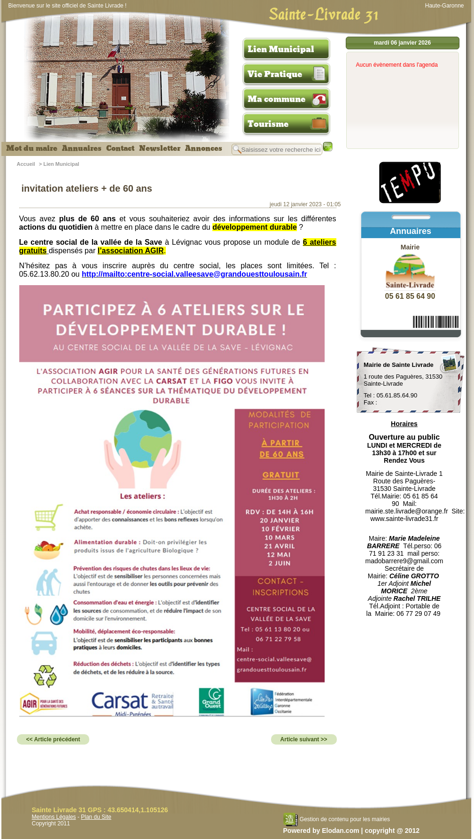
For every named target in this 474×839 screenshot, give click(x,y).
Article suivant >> (303, 739)
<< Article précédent (53, 739)
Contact (120, 148)
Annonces (203, 148)
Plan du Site (96, 817)
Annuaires (81, 148)
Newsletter (159, 148)
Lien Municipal (281, 49)
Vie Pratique (275, 74)
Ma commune (276, 99)
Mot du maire (31, 148)
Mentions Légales (54, 817)
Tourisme (268, 124)
